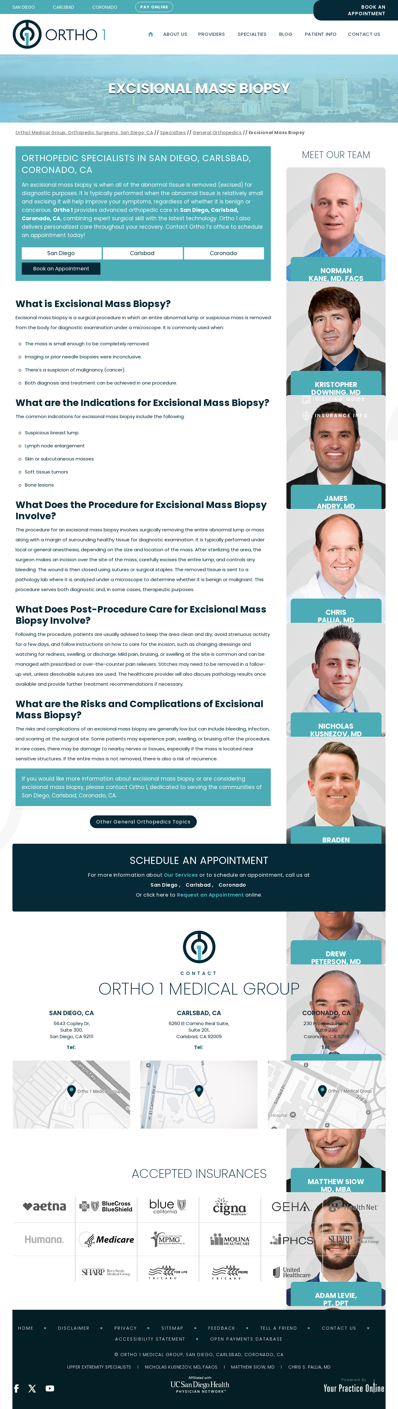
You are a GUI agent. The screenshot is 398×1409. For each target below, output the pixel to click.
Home (151, 34)
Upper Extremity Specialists (99, 1367)
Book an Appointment (367, 10)
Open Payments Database (246, 1339)
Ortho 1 (63, 210)
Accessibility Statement (150, 1339)
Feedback (222, 1328)
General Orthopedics (217, 132)
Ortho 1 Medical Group (199, 984)
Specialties (173, 132)
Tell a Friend (279, 1328)
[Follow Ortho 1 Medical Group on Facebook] (16, 1388)
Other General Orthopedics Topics (143, 821)
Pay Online (154, 7)
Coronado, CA (326, 1013)
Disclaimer (74, 1328)
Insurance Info (341, 415)
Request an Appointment (210, 895)
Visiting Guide (340, 399)
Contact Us (339, 1328)
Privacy (125, 1328)
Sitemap (172, 1328)
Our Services (181, 875)
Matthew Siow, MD (253, 1367)
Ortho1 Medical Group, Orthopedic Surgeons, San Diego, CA (84, 132)
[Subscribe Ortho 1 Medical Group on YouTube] (49, 1388)
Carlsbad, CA (199, 1013)
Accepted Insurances (199, 1173)
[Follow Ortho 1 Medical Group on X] (32, 1388)
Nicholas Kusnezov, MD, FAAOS (181, 1367)
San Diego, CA (71, 1013)
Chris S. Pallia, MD (309, 1367)
